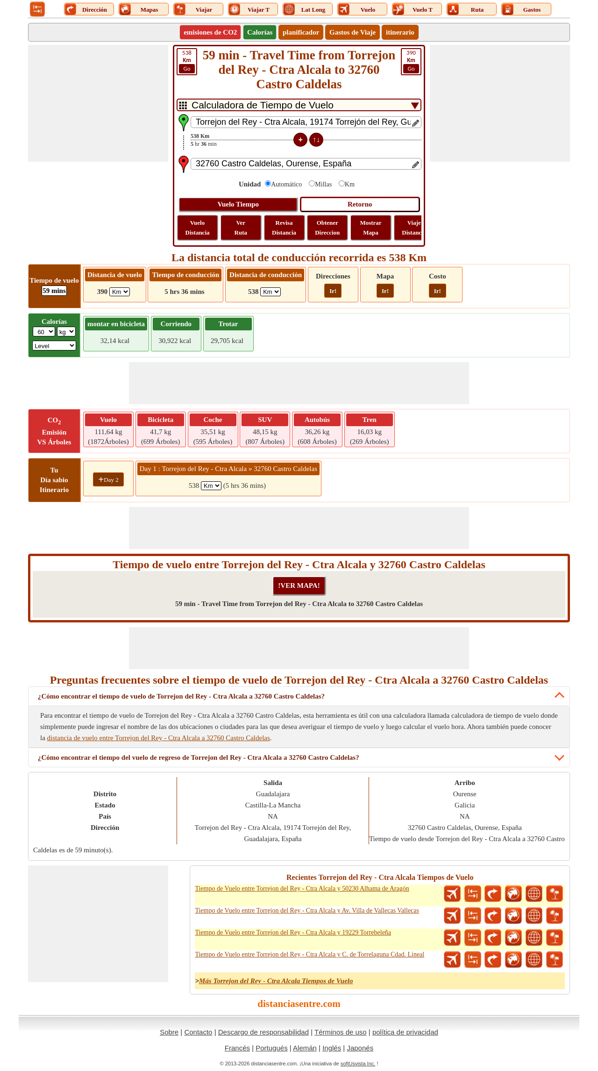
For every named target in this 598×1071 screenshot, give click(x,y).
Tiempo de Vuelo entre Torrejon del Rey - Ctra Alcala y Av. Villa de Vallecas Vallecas (307, 910)
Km (350, 184)
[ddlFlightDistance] (119, 291)
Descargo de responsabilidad (263, 1032)
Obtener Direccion (327, 227)
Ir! (332, 290)
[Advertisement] (98, 103)
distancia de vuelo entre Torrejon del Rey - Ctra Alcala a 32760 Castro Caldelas (158, 738)
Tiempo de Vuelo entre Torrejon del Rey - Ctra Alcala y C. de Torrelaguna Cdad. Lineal (309, 954)
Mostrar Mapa (370, 227)
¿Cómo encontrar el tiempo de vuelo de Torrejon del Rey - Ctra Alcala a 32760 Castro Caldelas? (181, 696)
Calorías (259, 32)
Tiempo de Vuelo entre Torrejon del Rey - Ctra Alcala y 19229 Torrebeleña (293, 932)
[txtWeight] (44, 331)
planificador (301, 32)
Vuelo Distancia (197, 227)
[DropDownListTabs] (299, 105)
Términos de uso (340, 1032)
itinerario (400, 32)
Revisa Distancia (284, 227)
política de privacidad (405, 1032)
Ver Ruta (241, 227)
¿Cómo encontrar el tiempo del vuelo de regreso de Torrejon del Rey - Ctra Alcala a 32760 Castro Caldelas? (198, 757)
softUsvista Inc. (358, 1063)
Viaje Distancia (414, 227)
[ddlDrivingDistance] (270, 291)
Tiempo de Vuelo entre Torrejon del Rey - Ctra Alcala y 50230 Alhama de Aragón (302, 888)
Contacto (198, 1032)
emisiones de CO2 (210, 32)
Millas (323, 184)
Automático (286, 184)
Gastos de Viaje (352, 32)
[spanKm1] (211, 485)
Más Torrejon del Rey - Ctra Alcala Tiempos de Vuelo (276, 981)
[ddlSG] (54, 345)
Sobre (169, 1032)
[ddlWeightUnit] (66, 331)
